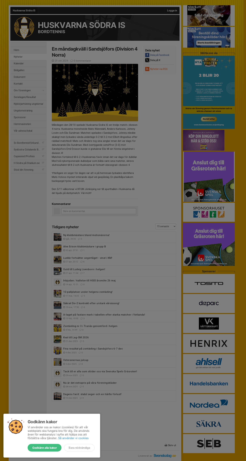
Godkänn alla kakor (44, 447)
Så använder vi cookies (73, 438)
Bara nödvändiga (79, 447)
